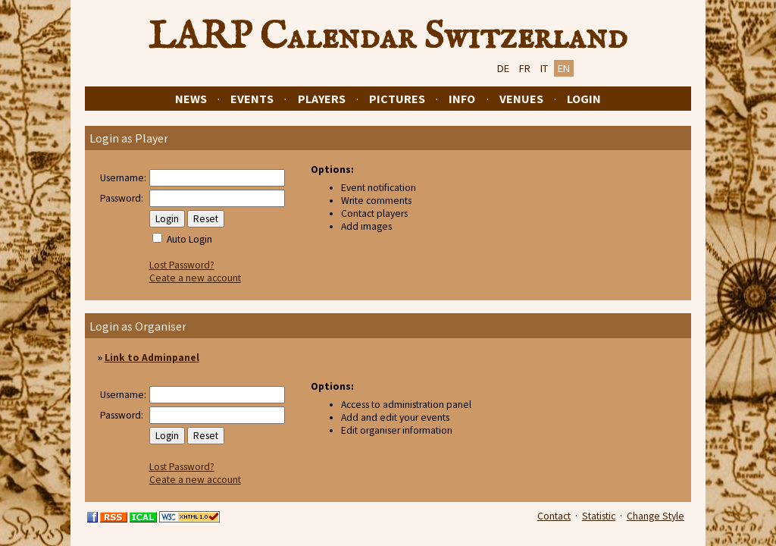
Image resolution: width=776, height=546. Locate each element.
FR (524, 68)
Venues (521, 98)
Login (584, 98)
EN (564, 68)
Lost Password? (181, 265)
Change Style (655, 516)
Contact (554, 516)
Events (252, 98)
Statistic (598, 516)
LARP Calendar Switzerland (388, 37)
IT (544, 68)
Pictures (397, 98)
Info (462, 98)
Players (322, 98)
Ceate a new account (195, 277)
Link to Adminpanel (152, 357)
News (191, 98)
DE (503, 68)
